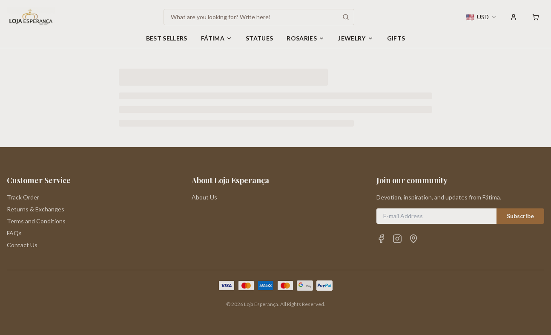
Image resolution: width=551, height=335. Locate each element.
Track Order (23, 197)
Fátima (216, 38)
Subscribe (520, 215)
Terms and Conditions (36, 221)
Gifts (396, 38)
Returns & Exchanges (35, 209)
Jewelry (355, 38)
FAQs (14, 233)
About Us (204, 197)
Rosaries (305, 38)
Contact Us (22, 244)
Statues (259, 38)
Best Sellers (166, 38)
